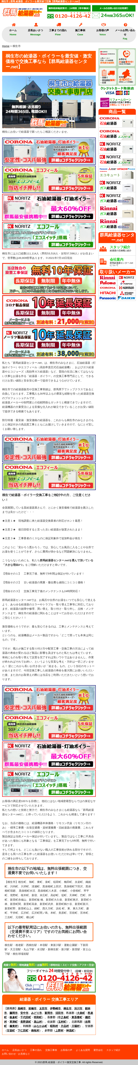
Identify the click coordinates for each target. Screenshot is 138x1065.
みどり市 (36, 1012)
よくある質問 (83, 1050)
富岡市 (49, 1012)
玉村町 (62, 1021)
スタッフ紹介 (113, 1050)
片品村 (65, 1026)
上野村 (59, 1030)
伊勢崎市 (55, 1008)
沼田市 (59, 1012)
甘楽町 (11, 1030)
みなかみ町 (40, 1026)
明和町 (38, 1017)
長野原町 (25, 1021)
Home (6, 46)
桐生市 (67, 1008)
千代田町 (25, 1017)
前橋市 (32, 1008)
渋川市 (78, 1008)
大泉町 (81, 1012)
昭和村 (54, 1026)
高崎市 (22, 1008)
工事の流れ (36, 1050)
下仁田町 (23, 1030)
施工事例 (80, 31)
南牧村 (35, 1030)
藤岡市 (14, 1012)
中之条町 (63, 1017)
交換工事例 (51, 1050)
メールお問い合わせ (125, 33)
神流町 (70, 1030)
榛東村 (14, 1026)
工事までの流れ (58, 31)
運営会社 (98, 1050)
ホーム (13, 31)
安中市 (24, 1012)
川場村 (76, 1026)
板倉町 (14, 1017)
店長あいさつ (35, 31)
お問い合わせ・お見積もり (16, 1053)
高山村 (38, 1021)
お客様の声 (102, 31)
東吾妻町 (77, 1017)
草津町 (14, 1021)
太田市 (43, 1008)
